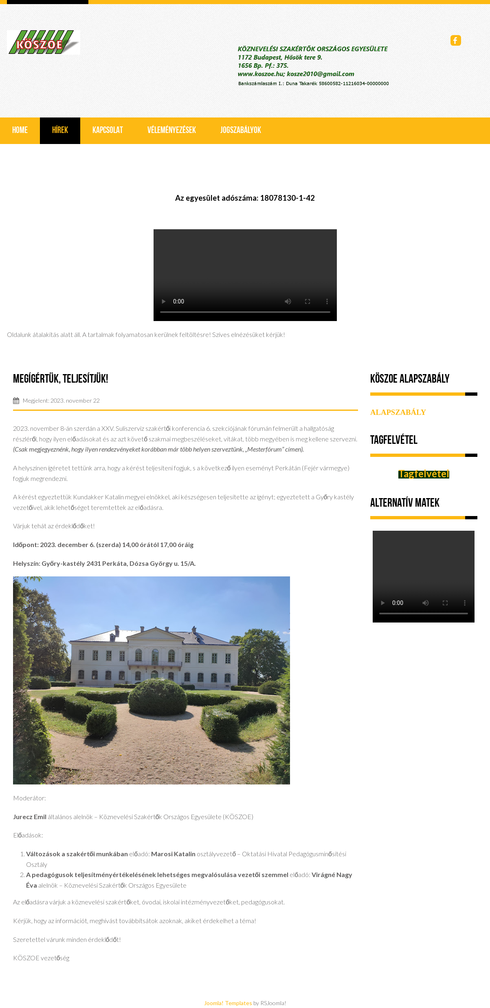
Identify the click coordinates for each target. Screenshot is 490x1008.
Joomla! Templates (228, 1002)
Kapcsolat (107, 130)
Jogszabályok (240, 130)
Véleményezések (171, 130)
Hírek (60, 130)
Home (20, 130)
